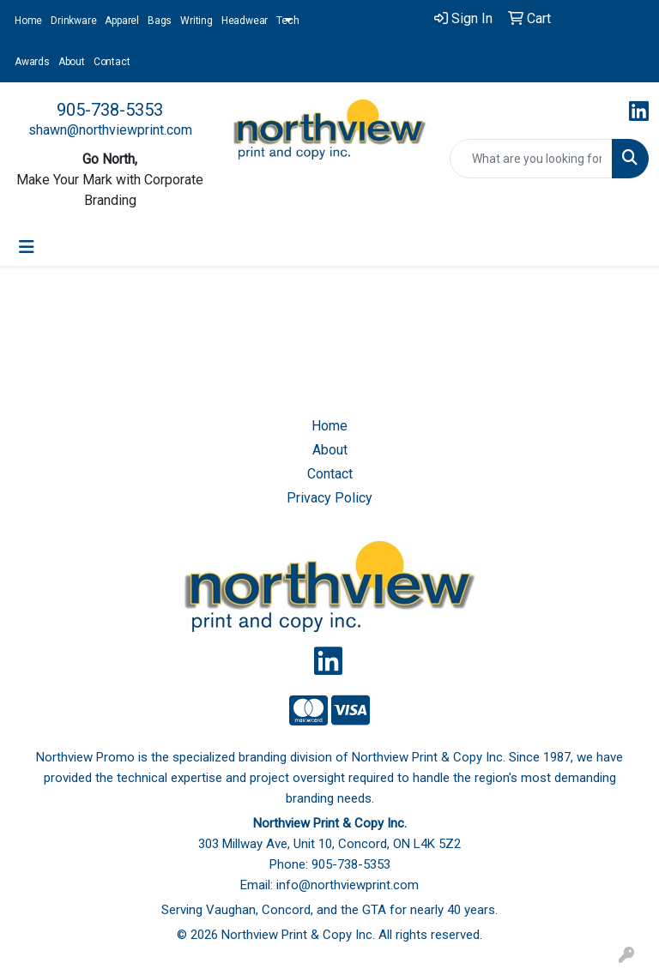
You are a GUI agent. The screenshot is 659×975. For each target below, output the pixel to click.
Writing (196, 21)
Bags (160, 21)
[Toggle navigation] (27, 247)
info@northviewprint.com (347, 885)
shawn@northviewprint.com (110, 130)
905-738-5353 (110, 109)
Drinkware (73, 21)
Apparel (122, 21)
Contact (112, 62)
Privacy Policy (329, 498)
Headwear (244, 21)
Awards (32, 62)
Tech (287, 21)
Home (28, 21)
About (71, 62)
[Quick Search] (531, 158)
